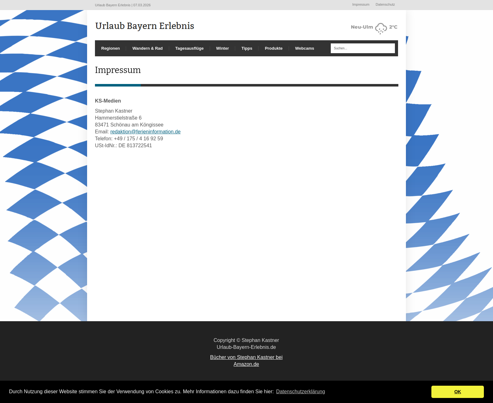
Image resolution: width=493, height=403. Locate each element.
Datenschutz (385, 4)
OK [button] (457, 391)
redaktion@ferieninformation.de (145, 131)
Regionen (110, 48)
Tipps (246, 48)
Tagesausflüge (189, 48)
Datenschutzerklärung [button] (300, 391)
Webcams (304, 48)
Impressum (360, 4)
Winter (222, 48)
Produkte (273, 48)
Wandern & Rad (147, 48)
